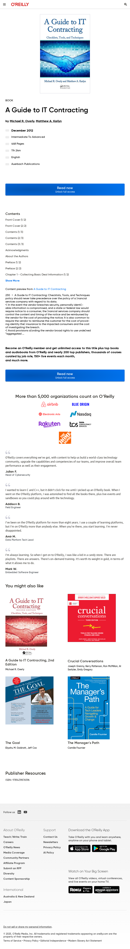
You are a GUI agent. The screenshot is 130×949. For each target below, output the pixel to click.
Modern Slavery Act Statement (85, 940)
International (13, 890)
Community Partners (16, 858)
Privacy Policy (52, 847)
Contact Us (50, 837)
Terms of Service (12, 940)
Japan (7, 902)
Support (49, 830)
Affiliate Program (14, 863)
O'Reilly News (11, 847)
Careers (8, 842)
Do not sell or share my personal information (27, 926)
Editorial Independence (53, 940)
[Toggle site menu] (4, 4)
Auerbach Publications (25, 164)
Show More (12, 280)
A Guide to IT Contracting (50, 289)
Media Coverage (14, 852)
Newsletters (50, 842)
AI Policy (48, 852)
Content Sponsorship (16, 879)
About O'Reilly (14, 830)
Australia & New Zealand (18, 896)
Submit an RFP (12, 868)
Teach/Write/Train (15, 837)
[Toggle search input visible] (126, 4)
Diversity (8, 873)
